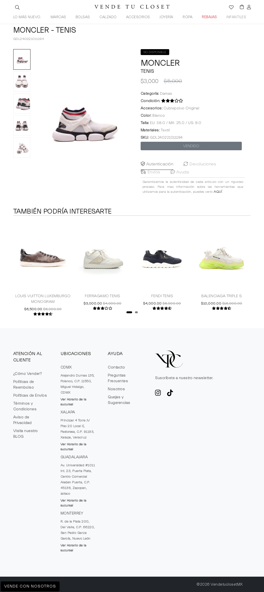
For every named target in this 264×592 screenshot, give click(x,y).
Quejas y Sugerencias (119, 400)
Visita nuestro (25, 434)
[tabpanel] (43, 269)
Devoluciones (200, 175)
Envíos (150, 182)
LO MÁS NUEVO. (27, 17)
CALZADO (108, 17)
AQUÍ (218, 203)
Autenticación (157, 175)
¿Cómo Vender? (27, 374)
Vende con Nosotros (30, 586)
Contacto (116, 367)
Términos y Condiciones (25, 406)
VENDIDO (191, 146)
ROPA (187, 17)
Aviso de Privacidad (22, 420)
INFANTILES (236, 17)
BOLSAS (83, 17)
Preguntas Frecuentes (118, 378)
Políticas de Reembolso (23, 385)
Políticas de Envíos (30, 395)
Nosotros (116, 389)
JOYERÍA (166, 17)
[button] (16, 7)
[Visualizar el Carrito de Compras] (239, 7)
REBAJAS (209, 17)
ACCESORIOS (138, 17)
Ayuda (180, 182)
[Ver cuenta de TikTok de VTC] (170, 394)
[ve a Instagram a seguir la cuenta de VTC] (158, 394)
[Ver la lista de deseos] (228, 8)
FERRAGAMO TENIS (102, 297)
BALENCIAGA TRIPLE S (221, 297)
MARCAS (58, 17)
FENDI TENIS (162, 297)
